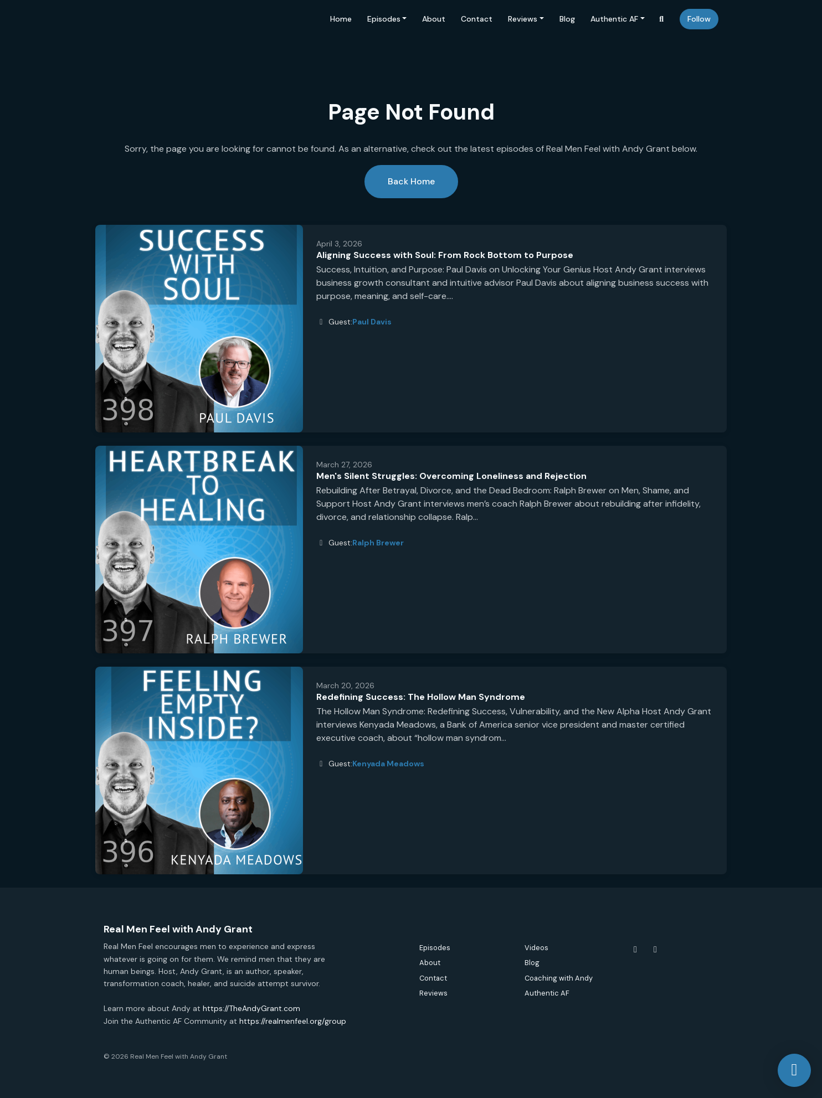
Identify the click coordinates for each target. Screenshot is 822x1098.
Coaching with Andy (559, 978)
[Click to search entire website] (662, 19)
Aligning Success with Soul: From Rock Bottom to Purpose (444, 255)
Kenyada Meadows (388, 764)
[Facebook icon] (635, 949)
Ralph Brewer (378, 543)
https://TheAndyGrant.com (251, 1008)
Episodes (383, 19)
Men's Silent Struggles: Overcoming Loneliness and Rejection (451, 476)
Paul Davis (372, 322)
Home (341, 19)
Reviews (522, 19)
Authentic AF (614, 19)
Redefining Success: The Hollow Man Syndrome (420, 697)
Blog (567, 19)
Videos (536, 947)
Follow (699, 19)
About (433, 19)
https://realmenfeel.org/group (292, 1021)
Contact (476, 19)
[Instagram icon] (655, 949)
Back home (411, 181)
